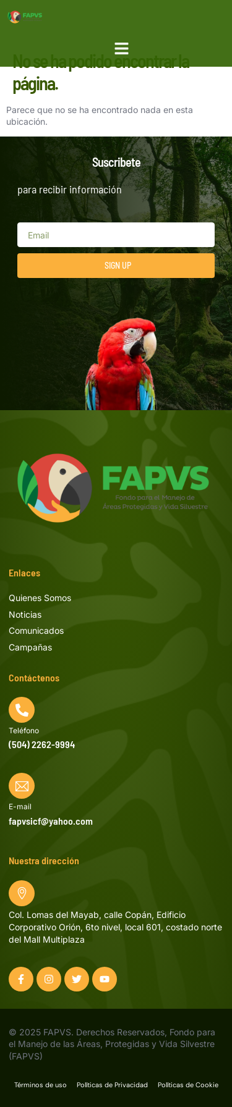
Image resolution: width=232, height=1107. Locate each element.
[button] (122, 49)
